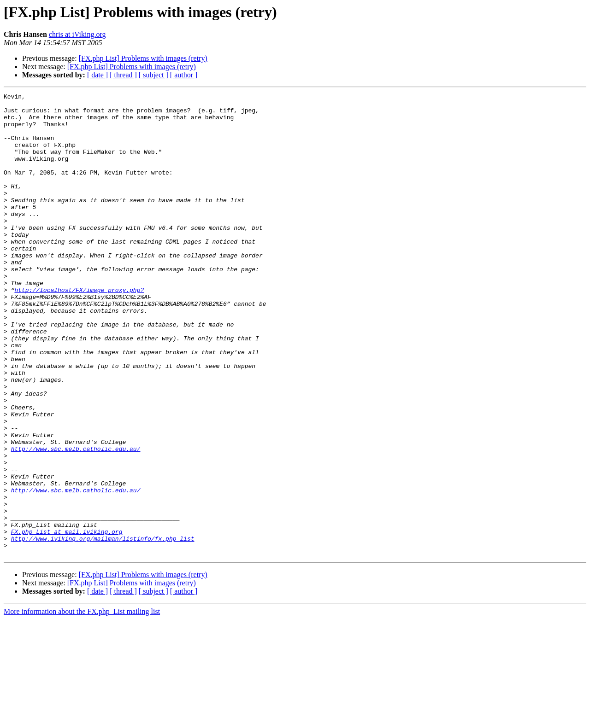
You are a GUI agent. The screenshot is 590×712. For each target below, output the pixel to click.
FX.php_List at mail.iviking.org (67, 620)
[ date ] (97, 75)
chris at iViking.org (77, 34)
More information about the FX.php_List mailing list (82, 704)
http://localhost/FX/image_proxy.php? (79, 330)
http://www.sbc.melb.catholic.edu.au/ (76, 520)
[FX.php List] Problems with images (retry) (143, 58)
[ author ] (184, 75)
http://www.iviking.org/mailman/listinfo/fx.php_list (103, 628)
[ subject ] (153, 75)
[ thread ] (123, 75)
